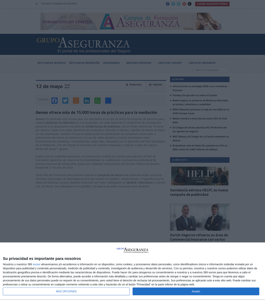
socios (36, 264)
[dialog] (132, 271)
